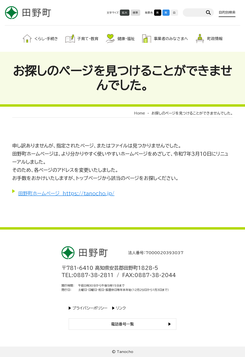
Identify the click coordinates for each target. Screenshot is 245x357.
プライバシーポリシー (89, 308)
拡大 (124, 12)
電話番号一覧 (122, 324)
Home (139, 113)
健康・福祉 (126, 39)
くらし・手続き (46, 39)
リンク (121, 308)
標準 (135, 12)
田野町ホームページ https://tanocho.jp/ (66, 193)
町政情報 (215, 39)
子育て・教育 (87, 39)
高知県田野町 (28, 12)
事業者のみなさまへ (171, 39)
